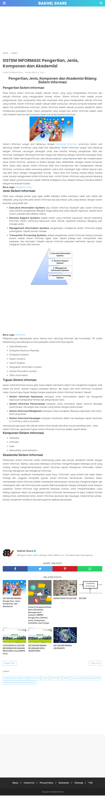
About (14, 783)
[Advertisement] (52, 29)
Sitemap (79, 783)
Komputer (55, 679)
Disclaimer (64, 783)
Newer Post (10, 664)
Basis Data (35, 679)
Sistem (66, 679)
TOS (92, 783)
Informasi (20, 335)
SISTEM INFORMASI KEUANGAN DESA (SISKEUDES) (37, 648)
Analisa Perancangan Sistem (86, 679)
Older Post (95, 664)
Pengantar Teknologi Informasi (19, 683)
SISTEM (82, 599)
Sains (45, 679)
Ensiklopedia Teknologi (15, 679)
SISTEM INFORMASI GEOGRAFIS (62, 647)
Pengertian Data (23, 187)
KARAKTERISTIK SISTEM (64, 599)
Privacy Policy (46, 783)
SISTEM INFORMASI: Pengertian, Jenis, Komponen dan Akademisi (12, 603)
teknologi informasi (66, 144)
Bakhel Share (52, 3)
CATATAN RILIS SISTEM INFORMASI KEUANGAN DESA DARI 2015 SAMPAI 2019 (14, 650)
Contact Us (28, 783)
